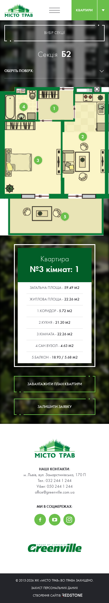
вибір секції (54, 33)
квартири (84, 10)
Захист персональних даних (54, 588)
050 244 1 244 (60, 486)
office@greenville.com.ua (54, 492)
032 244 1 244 (59, 480)
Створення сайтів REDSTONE (54, 595)
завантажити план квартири (54, 384)
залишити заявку (54, 406)
